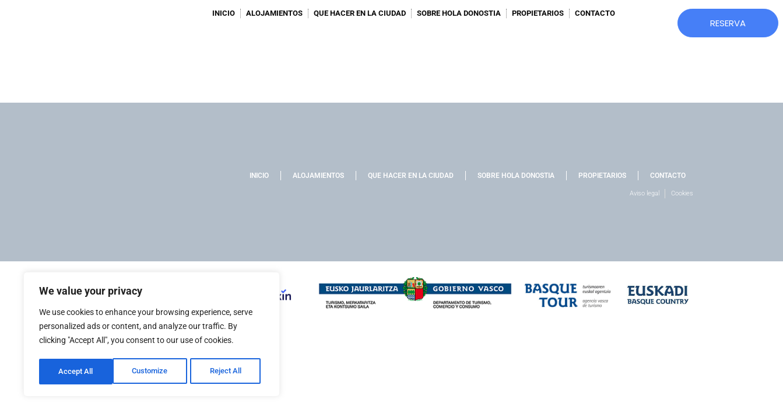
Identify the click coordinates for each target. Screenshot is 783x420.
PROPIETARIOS (538, 13)
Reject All (153, 371)
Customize (76, 371)
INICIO (223, 13)
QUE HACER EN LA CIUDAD (360, 13)
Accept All (228, 371)
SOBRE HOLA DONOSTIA (459, 13)
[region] (151, 335)
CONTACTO (595, 13)
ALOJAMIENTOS (274, 13)
